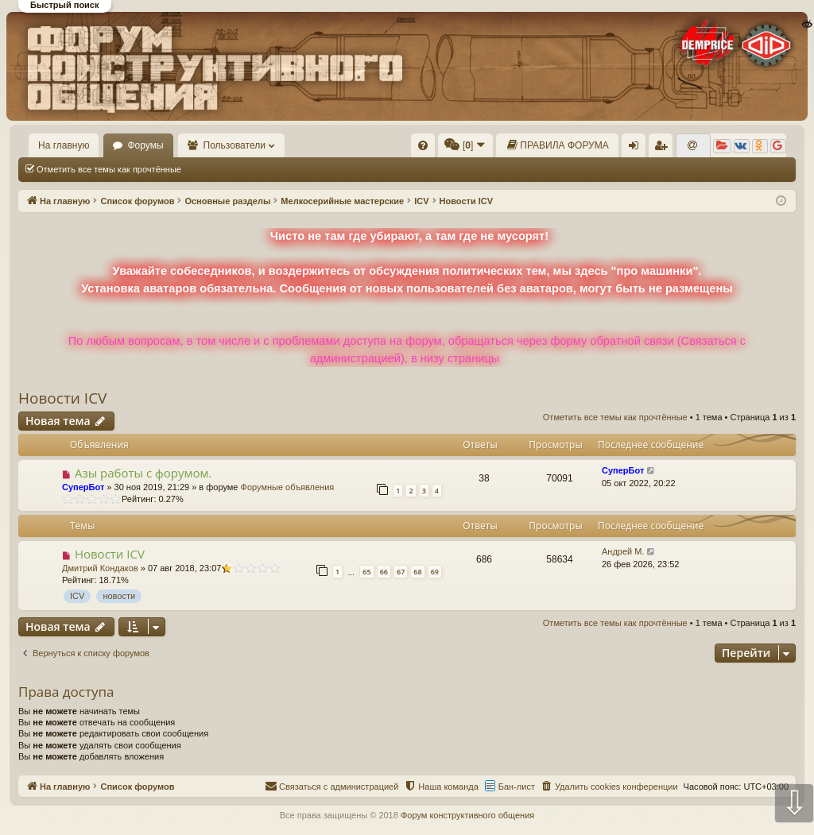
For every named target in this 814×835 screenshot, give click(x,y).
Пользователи (235, 145)
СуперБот (83, 487)
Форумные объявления (288, 487)
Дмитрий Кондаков (100, 568)
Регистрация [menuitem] (664, 148)
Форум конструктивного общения (467, 815)
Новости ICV (62, 398)
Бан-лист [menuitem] (516, 786)
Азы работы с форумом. (143, 473)
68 (417, 571)
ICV (77, 596)
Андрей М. (623, 551)
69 (435, 571)
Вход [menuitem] (637, 148)
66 (384, 571)
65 (366, 571)
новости (119, 596)
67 (401, 571)
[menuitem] (423, 145)
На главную (63, 145)
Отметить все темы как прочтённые (109, 169)
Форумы (145, 145)
